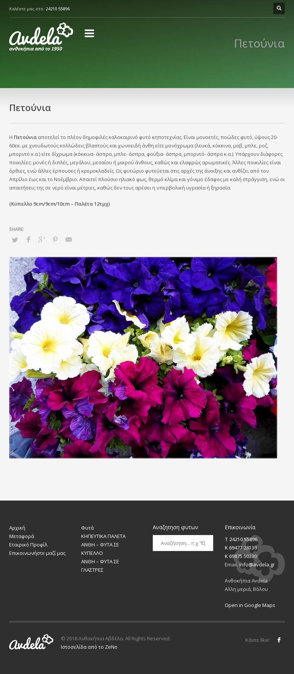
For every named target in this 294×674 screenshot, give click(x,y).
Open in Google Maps (250, 605)
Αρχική (17, 527)
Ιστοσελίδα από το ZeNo (89, 646)
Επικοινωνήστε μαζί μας (37, 553)
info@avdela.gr (257, 564)
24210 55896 (58, 8)
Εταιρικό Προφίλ (28, 544)
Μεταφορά (21, 536)
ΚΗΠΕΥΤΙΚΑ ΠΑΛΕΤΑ (103, 536)
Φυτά (87, 527)
